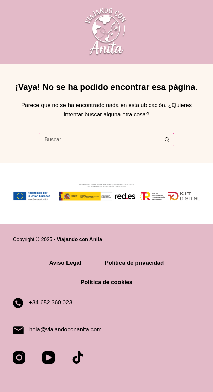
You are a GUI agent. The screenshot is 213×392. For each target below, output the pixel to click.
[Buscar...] (99, 139)
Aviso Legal (65, 263)
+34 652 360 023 (50, 302)
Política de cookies (106, 282)
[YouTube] (48, 357)
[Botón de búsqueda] (167, 139)
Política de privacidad (134, 263)
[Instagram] (19, 357)
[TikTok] (78, 357)
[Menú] (197, 32)
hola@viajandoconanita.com (65, 329)
